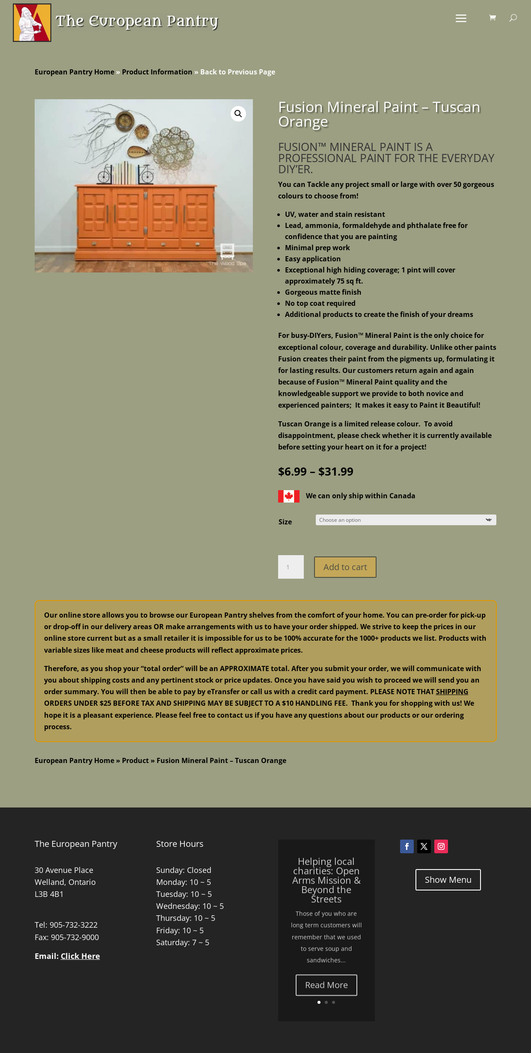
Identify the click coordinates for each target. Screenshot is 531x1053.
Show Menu (448, 879)
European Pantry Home (74, 72)
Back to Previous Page (237, 72)
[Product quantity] (291, 567)
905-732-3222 (74, 925)
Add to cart (345, 567)
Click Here (80, 956)
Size (285, 521)
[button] (238, 113)
